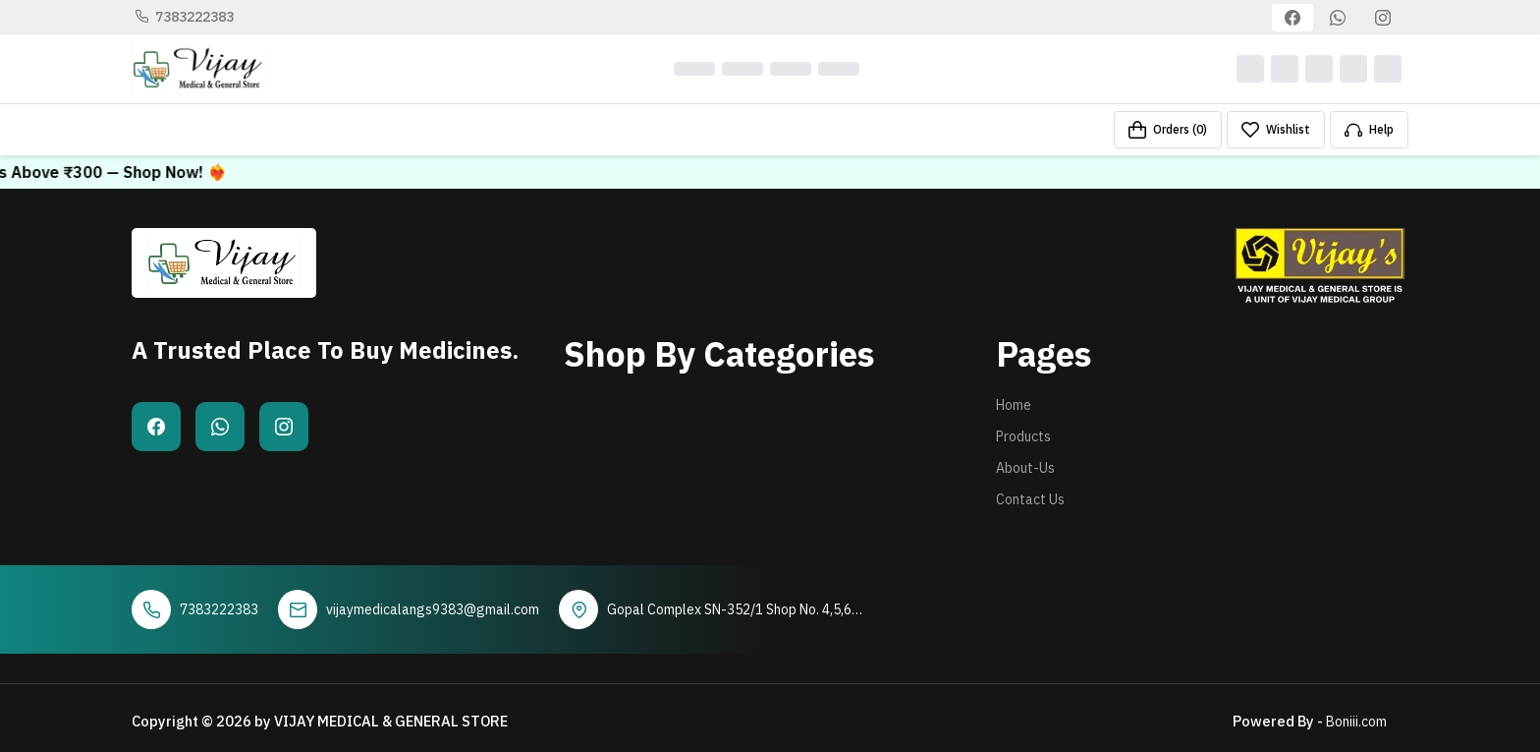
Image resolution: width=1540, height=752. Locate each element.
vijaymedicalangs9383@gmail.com (432, 609)
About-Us (1025, 468)
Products (1023, 436)
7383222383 (185, 17)
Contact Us (1030, 499)
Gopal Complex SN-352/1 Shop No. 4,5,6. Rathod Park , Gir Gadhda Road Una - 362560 (730, 610)
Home (1013, 405)
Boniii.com (1356, 721)
